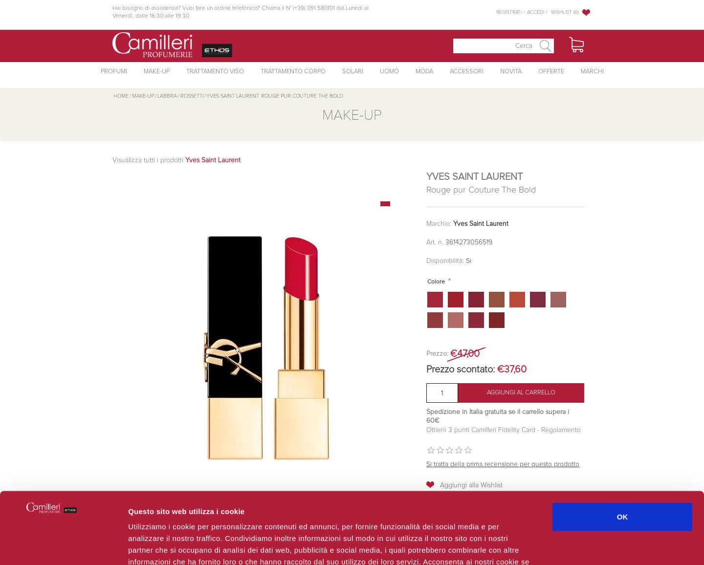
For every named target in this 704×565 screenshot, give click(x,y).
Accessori (467, 71)
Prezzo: (437, 353)
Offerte (551, 71)
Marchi (592, 71)
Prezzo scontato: (460, 369)
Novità (511, 71)
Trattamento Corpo (293, 71)
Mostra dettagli (519, 546)
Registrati (509, 12)
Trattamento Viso (215, 71)
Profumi (114, 71)
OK (622, 449)
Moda (424, 71)
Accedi (535, 12)
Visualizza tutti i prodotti (176, 160)
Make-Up (157, 71)
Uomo (389, 71)
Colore (436, 282)
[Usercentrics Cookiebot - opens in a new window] (63, 546)
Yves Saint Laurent (480, 223)
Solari (352, 71)
